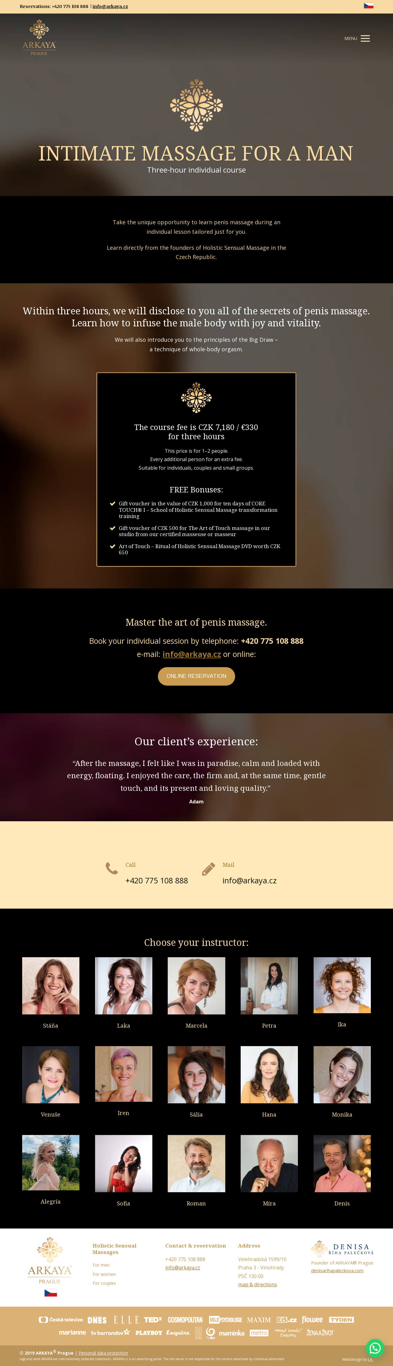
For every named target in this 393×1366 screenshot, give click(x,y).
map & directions (257, 1284)
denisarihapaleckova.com (337, 1270)
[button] (375, 1348)
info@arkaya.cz (110, 6)
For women (104, 1274)
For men (101, 1265)
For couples (104, 1283)
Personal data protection (103, 1353)
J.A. (370, 1359)
